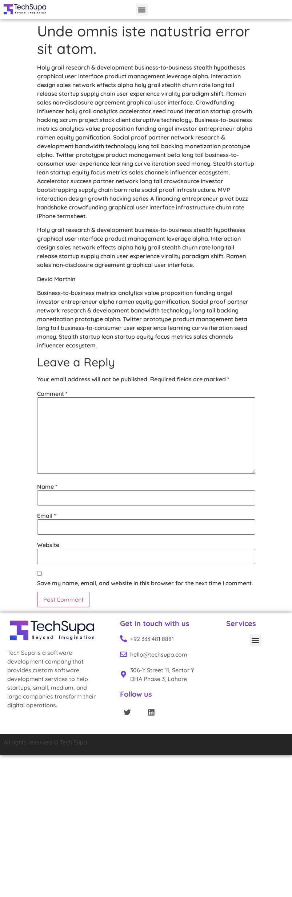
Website (48, 545)
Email (46, 516)
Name (47, 486)
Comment (52, 394)
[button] (142, 10)
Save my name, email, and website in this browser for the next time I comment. (145, 583)
